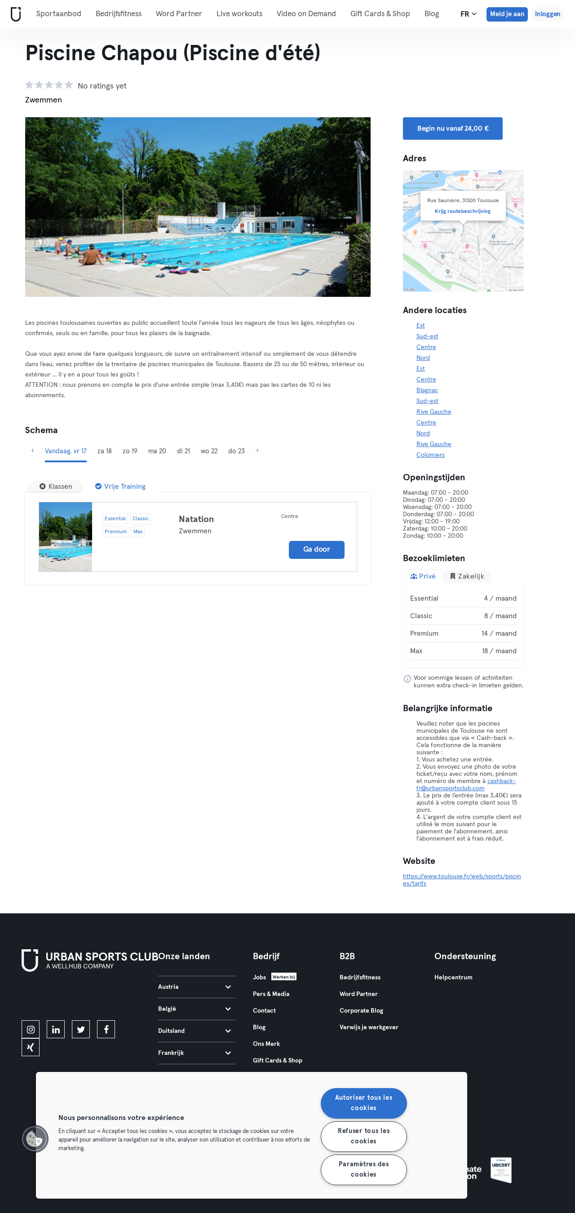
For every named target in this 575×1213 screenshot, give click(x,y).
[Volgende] (257, 451)
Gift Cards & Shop (277, 1061)
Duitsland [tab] (194, 1031)
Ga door (316, 549)
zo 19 (130, 451)
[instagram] (31, 1029)
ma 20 (157, 451)
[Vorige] (32, 451)
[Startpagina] (14, 14)
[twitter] (81, 1029)
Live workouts (239, 14)
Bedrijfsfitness (119, 14)
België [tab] (194, 1009)
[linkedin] (56, 1029)
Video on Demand (306, 14)
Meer (364, 13)
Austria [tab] (194, 987)
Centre (426, 347)
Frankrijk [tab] (194, 1053)
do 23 (236, 451)
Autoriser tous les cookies (364, 1103)
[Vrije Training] (120, 486)
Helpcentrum (453, 977)
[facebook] (106, 1029)
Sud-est (427, 336)
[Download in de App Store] (52, 997)
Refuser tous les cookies (364, 1136)
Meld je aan (507, 14)
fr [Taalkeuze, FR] (468, 13)
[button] (34, 1138)
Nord (423, 358)
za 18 (104, 451)
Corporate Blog (361, 1011)
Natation (196, 519)
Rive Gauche (433, 412)
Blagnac (427, 390)
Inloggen (548, 14)
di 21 (183, 451)
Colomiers (430, 455)
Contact (264, 1011)
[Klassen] (56, 486)
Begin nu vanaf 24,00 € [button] (453, 128)
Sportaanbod (58, 14)
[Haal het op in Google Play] (118, 997)
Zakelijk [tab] (467, 576)
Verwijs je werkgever (369, 1027)
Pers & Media (271, 994)
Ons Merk (266, 1044)
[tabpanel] (463, 625)
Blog (259, 1027)
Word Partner (179, 14)
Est (420, 326)
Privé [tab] (423, 576)
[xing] (31, 1047)
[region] (251, 1135)
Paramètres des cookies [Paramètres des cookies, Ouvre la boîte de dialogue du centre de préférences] (364, 1169)
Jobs (259, 977)
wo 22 (209, 451)
